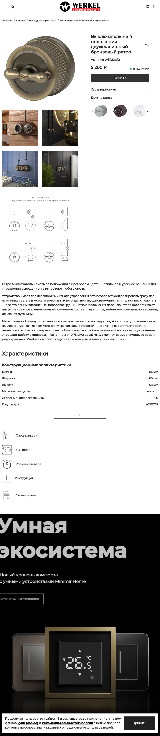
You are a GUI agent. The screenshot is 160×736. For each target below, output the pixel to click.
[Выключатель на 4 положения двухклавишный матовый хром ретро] (101, 110)
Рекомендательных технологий (67, 723)
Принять (139, 723)
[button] (92, 111)
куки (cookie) (27, 723)
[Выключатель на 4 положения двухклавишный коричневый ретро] (120, 110)
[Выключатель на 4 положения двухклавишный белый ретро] (139, 110)
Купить (120, 78)
